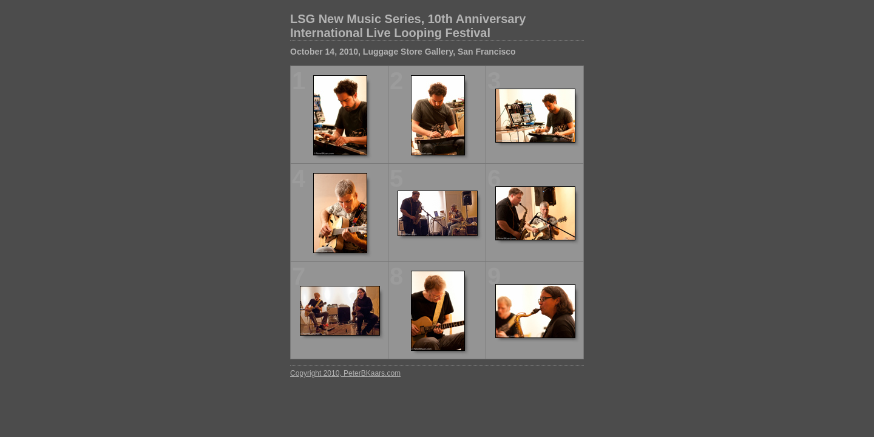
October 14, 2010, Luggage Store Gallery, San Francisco (403, 51)
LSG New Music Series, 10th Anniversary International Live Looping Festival (408, 25)
